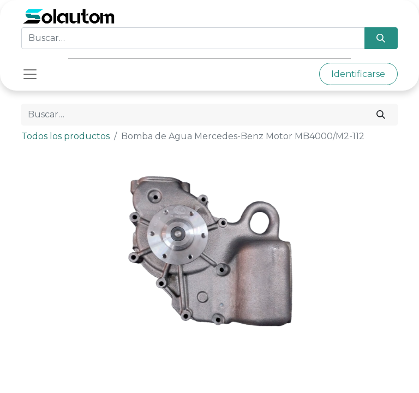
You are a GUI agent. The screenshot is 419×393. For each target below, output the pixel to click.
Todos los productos (65, 136)
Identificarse (358, 74)
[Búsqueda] (381, 38)
